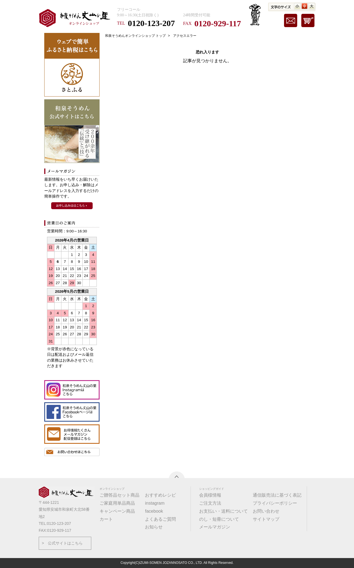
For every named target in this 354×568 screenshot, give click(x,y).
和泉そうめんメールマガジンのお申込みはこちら (72, 205)
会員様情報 (210, 495)
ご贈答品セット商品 (119, 495)
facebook (154, 511)
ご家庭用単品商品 (117, 503)
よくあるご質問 (160, 519)
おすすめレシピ (160, 495)
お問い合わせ (266, 511)
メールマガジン (214, 527)
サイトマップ (266, 519)
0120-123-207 (151, 23)
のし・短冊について (219, 519)
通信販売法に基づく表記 (277, 495)
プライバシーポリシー (275, 503)
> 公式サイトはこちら (62, 543)
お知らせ (154, 527)
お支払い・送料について (223, 511)
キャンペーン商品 (117, 511)
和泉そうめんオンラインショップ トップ (135, 36)
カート (106, 519)
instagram (154, 503)
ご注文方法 (210, 503)
